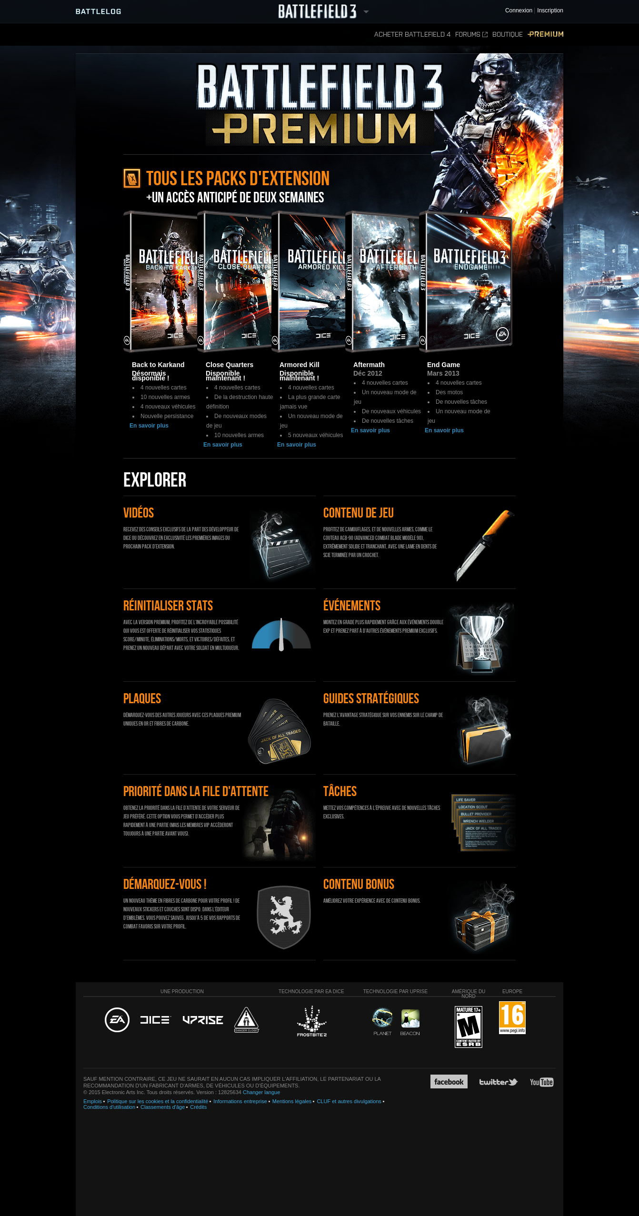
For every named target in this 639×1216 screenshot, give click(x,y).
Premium (545, 34)
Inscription (550, 11)
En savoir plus (149, 425)
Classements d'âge (162, 1107)
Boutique (507, 34)
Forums (471, 34)
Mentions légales (292, 1101)
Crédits (198, 1107)
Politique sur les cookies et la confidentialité (157, 1101)
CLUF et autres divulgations (349, 1101)
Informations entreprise (240, 1101)
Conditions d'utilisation (109, 1107)
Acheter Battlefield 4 (412, 34)
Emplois (92, 1101)
